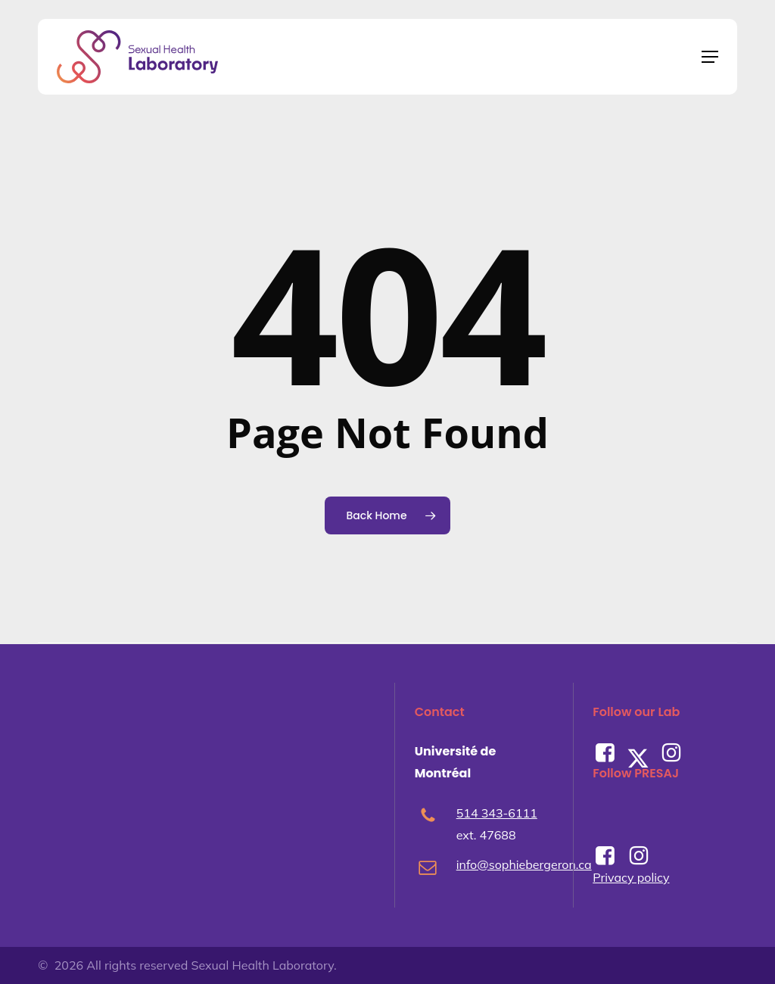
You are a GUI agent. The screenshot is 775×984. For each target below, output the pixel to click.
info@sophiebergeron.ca (524, 864)
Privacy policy (631, 877)
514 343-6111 (496, 813)
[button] (710, 56)
